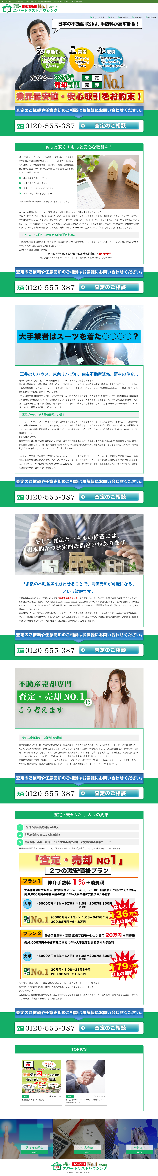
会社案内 (152, 17)
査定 (112, 17)
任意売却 (124, 17)
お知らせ (138, 17)
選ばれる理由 (98, 17)
